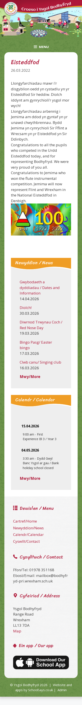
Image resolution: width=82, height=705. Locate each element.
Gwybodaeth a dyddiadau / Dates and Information (40, 287)
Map (17, 631)
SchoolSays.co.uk (40, 690)
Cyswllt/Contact (26, 541)
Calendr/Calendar (28, 534)
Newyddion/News (28, 527)
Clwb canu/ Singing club (40, 362)
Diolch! (25, 307)
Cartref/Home (25, 521)
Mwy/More (30, 376)
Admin (62, 690)
